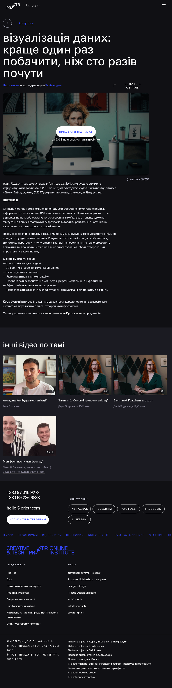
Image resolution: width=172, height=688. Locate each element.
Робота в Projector (18, 592)
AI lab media (75, 599)
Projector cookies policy (81, 672)
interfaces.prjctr (77, 606)
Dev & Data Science (131, 535)
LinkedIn (79, 519)
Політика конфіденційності (83, 659)
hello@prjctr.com (23, 508)
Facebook (153, 508)
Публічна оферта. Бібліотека (84, 650)
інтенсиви (77, 535)
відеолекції (100, 535)
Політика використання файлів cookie (90, 654)
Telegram (104, 508)
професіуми (30, 535)
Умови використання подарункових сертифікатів (96, 668)
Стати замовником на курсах (24, 586)
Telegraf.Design (77, 586)
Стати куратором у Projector (23, 623)
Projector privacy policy (81, 677)
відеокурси (54, 535)
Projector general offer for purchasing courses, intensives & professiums (109, 663)
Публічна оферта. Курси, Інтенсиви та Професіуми (97, 641)
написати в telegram (28, 519)
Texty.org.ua (53, 85)
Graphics (26, 23)
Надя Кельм (11, 85)
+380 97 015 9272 (23, 492)
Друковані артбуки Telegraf (84, 572)
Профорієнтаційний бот (21, 606)
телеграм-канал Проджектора (65, 313)
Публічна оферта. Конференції (86, 646)
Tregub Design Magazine (82, 592)
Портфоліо (10, 200)
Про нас (11, 572)
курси (11, 535)
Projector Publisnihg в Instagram (87, 579)
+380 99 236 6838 (23, 497)
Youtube (128, 508)
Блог (9, 579)
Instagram (80, 508)
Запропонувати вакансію (21, 599)
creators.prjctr (76, 612)
